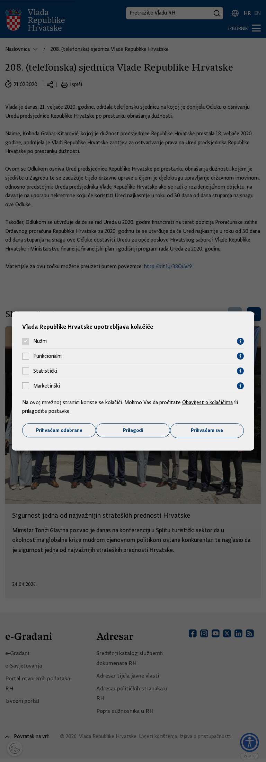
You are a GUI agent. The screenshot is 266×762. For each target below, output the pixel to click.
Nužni (40, 341)
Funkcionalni (47, 356)
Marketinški (46, 386)
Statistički (45, 371)
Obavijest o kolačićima (208, 402)
